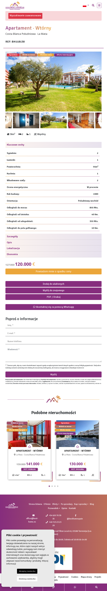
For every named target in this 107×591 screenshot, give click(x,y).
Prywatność (63, 577)
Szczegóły (12, 236)
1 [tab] (49, 486)
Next (98, 81)
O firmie (47, 504)
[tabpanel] (29, 451)
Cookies (74, 577)
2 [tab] (52, 486)
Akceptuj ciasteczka (27, 571)
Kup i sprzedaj (80, 504)
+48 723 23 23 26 (53, 524)
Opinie (64, 508)
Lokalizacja (13, 248)
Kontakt (72, 508)
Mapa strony (86, 577)
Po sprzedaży (67, 504)
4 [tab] (57, 486)
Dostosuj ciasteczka (27, 579)
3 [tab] (55, 486)
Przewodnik (53, 508)
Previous (8, 81)
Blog (92, 504)
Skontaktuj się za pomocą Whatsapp (53, 306)
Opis (9, 242)
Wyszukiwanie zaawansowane (25, 15)
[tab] (53, 145)
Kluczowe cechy (15, 144)
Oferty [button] (55, 504)
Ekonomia (12, 254)
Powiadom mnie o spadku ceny (53, 271)
